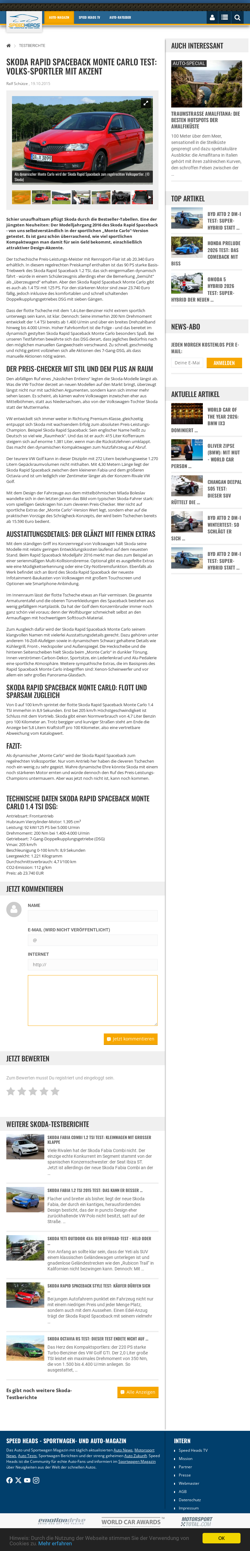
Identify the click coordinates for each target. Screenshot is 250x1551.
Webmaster (189, 1483)
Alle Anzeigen (138, 1392)
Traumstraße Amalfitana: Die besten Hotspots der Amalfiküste (205, 120)
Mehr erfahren (55, 1544)
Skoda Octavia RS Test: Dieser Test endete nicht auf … (97, 1338)
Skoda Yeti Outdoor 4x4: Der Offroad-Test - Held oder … (99, 1240)
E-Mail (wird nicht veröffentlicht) (69, 929)
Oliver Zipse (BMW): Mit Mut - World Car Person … (205, 455)
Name (34, 905)
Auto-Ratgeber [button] (120, 17)
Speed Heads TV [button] (89, 17)
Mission (185, 1458)
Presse (185, 1475)
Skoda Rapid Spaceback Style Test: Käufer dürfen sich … (98, 1288)
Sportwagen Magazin (137, 1461)
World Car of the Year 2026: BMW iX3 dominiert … (205, 419)
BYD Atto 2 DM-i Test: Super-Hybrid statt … (224, 221)
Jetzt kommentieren (130, 1039)
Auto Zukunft (135, 1455)
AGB (183, 1491)
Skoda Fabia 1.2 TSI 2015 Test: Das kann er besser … (95, 1190)
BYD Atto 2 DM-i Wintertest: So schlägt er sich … (206, 527)
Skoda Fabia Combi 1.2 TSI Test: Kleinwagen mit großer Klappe (99, 1139)
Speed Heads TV (193, 1450)
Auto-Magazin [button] (59, 17)
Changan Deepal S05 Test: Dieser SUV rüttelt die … (206, 492)
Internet (38, 954)
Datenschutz (190, 1499)
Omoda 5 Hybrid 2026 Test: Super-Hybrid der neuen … (202, 289)
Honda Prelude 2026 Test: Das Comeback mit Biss (206, 253)
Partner (185, 1467)
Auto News (123, 1450)
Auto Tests (27, 1455)
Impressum (189, 1508)
